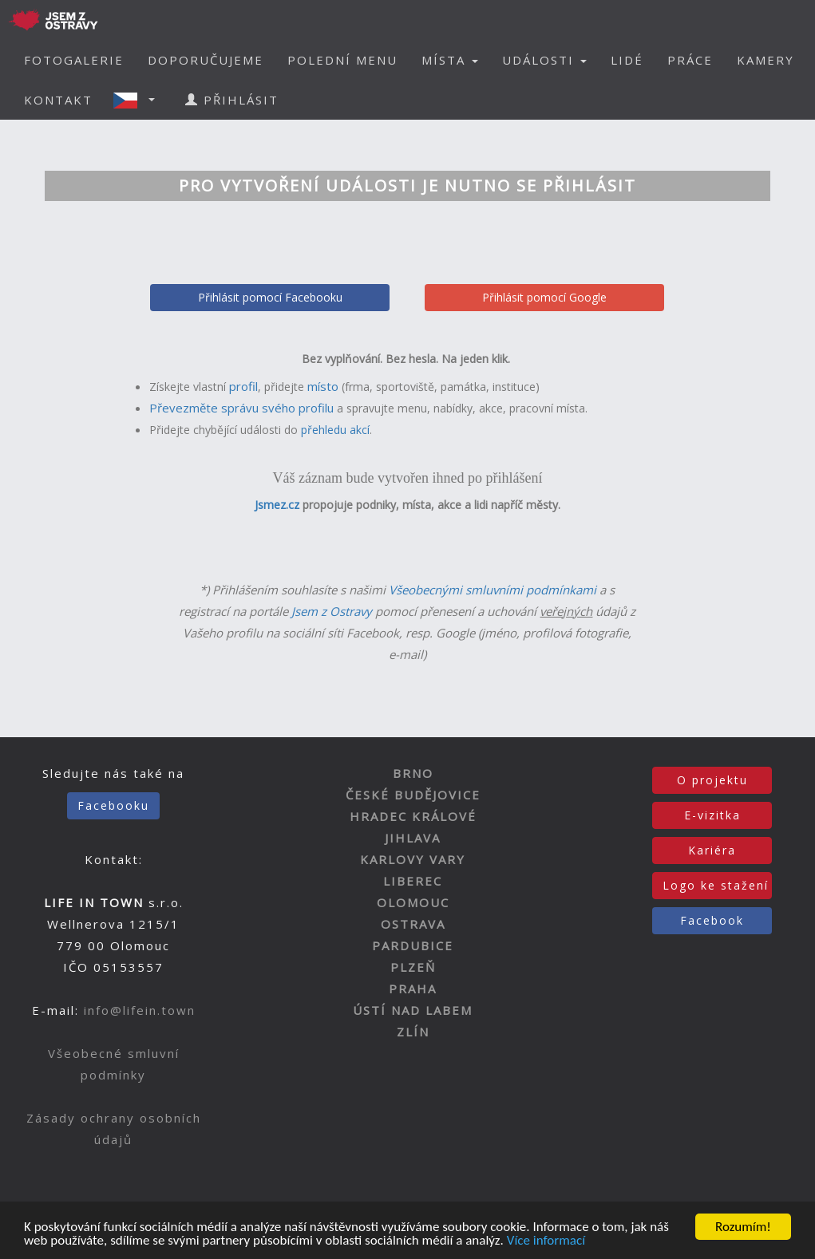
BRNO (413, 773)
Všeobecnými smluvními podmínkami (492, 590)
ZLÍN (413, 1032)
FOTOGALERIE (74, 60)
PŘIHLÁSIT (232, 100)
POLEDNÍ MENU (342, 60)
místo (322, 386)
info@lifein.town (140, 1010)
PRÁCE (690, 60)
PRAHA (413, 989)
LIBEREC (412, 881)
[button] (139, 100)
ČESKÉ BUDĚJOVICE (413, 795)
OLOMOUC (413, 902)
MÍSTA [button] (449, 60)
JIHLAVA (413, 838)
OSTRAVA (413, 924)
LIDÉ (627, 60)
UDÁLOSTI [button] (544, 60)
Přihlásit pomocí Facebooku (270, 297)
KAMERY (765, 60)
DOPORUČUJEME (205, 60)
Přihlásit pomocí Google (544, 297)
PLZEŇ (413, 967)
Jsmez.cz (277, 504)
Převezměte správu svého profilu (241, 408)
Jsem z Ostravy (331, 611)
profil (243, 386)
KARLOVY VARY (412, 859)
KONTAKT (58, 100)
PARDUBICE (412, 945)
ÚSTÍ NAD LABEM (413, 1010)
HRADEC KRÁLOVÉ (413, 816)
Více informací (546, 1241)
